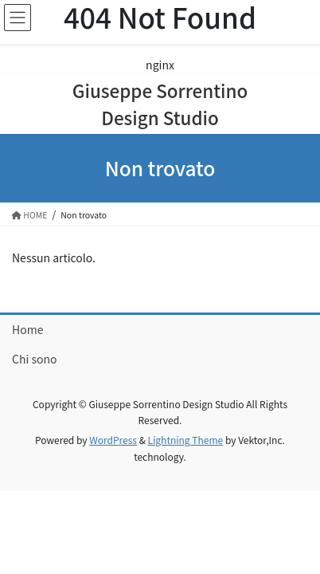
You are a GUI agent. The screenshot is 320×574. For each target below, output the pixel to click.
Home (27, 329)
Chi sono (34, 359)
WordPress (113, 439)
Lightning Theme (186, 439)
